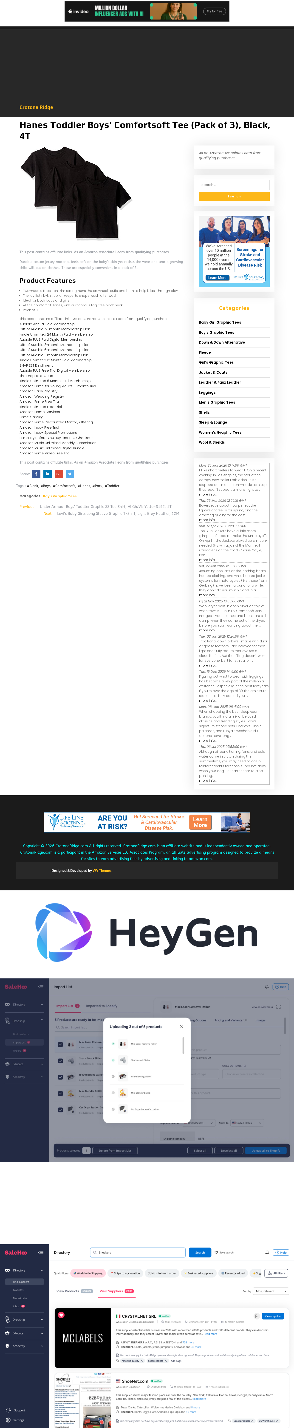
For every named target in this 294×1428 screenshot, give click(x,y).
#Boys (45, 486)
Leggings (207, 392)
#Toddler (112, 486)
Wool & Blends (212, 442)
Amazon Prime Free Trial (39, 401)
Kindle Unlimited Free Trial (41, 406)
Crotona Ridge (36, 107)
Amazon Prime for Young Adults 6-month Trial (58, 386)
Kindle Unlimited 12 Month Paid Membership (56, 360)
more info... (208, 494)
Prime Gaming (31, 417)
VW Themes (102, 870)
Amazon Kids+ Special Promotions (48, 432)
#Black (32, 486)
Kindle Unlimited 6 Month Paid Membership (55, 380)
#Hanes (83, 486)
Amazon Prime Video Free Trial (45, 453)
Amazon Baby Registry (38, 391)
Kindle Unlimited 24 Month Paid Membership (56, 334)
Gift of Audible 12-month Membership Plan (55, 329)
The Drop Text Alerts (36, 375)
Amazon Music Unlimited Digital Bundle (52, 448)
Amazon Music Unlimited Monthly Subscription (58, 442)
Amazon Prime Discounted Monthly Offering (56, 422)
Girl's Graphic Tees (216, 362)
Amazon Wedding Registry (42, 396)
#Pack (97, 486)
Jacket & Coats (213, 372)
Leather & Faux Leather (220, 382)
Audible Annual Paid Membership (47, 324)
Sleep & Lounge (213, 422)
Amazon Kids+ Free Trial (39, 427)
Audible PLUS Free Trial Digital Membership (55, 370)
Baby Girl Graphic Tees (220, 322)
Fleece (205, 352)
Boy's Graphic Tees (60, 496)
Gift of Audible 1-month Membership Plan (54, 355)
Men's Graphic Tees (217, 402)
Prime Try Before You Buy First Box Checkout (56, 437)
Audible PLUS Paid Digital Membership (51, 339)
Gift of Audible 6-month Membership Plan (54, 349)
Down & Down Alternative (222, 342)
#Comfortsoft (64, 486)
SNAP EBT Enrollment (36, 365)
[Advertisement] (147, 69)
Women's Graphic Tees (220, 432)
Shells (204, 412)
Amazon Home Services (40, 411)
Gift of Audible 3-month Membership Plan (54, 344)
